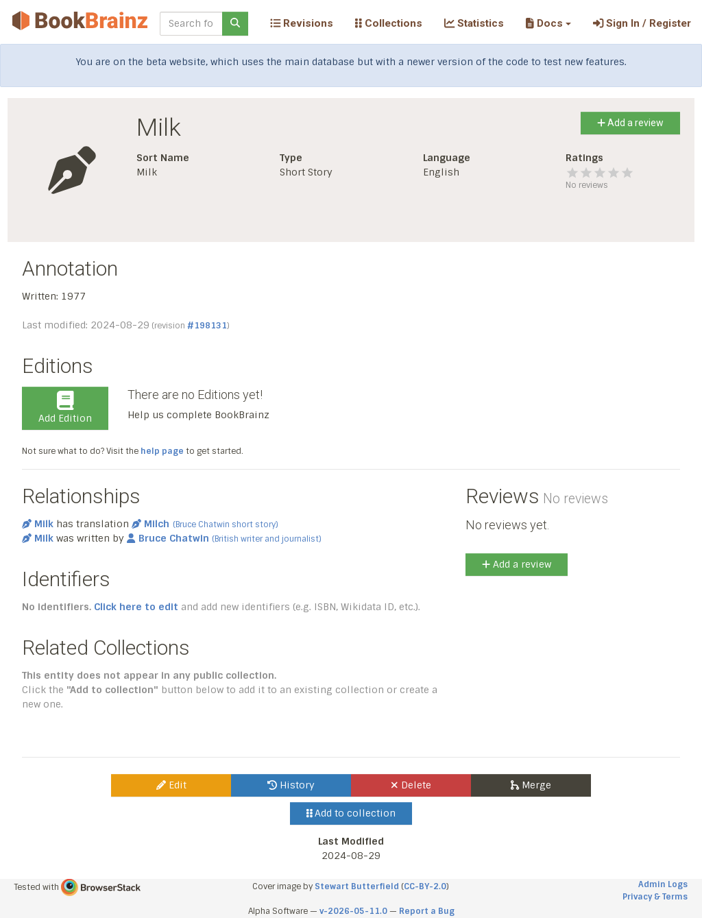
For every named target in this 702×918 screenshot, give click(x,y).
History (291, 785)
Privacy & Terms (655, 896)
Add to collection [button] (351, 813)
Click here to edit (136, 607)
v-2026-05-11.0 (353, 911)
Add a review (630, 122)
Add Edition (65, 408)
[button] (548, 23)
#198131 (207, 325)
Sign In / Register (642, 23)
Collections (388, 23)
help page (162, 451)
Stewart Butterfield (357, 886)
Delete (411, 785)
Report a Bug (427, 911)
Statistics (474, 23)
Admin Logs (663, 884)
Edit (171, 785)
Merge (531, 785)
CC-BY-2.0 (425, 886)
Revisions (301, 23)
